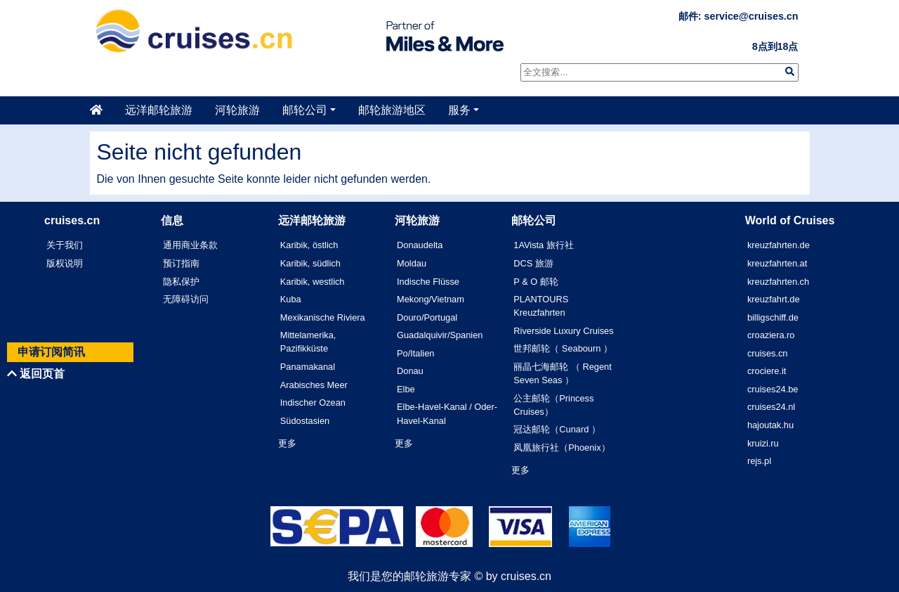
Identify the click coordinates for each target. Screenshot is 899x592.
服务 (459, 110)
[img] (789, 71)
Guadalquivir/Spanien (440, 335)
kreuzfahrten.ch (778, 281)
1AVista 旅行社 (543, 245)
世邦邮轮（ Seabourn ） (562, 348)
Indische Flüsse (428, 281)
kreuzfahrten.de (778, 245)
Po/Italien (415, 353)
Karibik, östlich (309, 245)
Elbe (406, 389)
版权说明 (64, 263)
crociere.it (766, 371)
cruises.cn (767, 353)
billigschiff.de (773, 317)
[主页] (102, 110)
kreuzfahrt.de (773, 299)
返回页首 (36, 374)
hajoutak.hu (770, 425)
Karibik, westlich (312, 281)
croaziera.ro (771, 335)
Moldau (411, 263)
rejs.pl (759, 461)
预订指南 (181, 263)
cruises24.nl (771, 406)
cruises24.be (773, 389)
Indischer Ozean (313, 402)
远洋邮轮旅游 (158, 110)
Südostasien (304, 421)
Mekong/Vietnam (430, 299)
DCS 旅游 (533, 263)
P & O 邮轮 (535, 281)
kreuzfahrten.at (777, 263)
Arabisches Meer (314, 385)
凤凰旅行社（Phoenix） (561, 447)
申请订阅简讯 (51, 352)
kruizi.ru (763, 443)
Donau (410, 371)
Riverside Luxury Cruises (563, 331)
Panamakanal (307, 366)
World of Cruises (790, 220)
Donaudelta (419, 245)
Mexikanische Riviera (322, 317)
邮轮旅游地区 (392, 110)
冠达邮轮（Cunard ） (557, 429)
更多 (287, 443)
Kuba (290, 299)
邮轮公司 (304, 110)
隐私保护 (181, 281)
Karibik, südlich (310, 263)
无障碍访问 (186, 299)
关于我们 (64, 245)
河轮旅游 (237, 110)
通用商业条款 (190, 245)
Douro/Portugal (427, 317)
